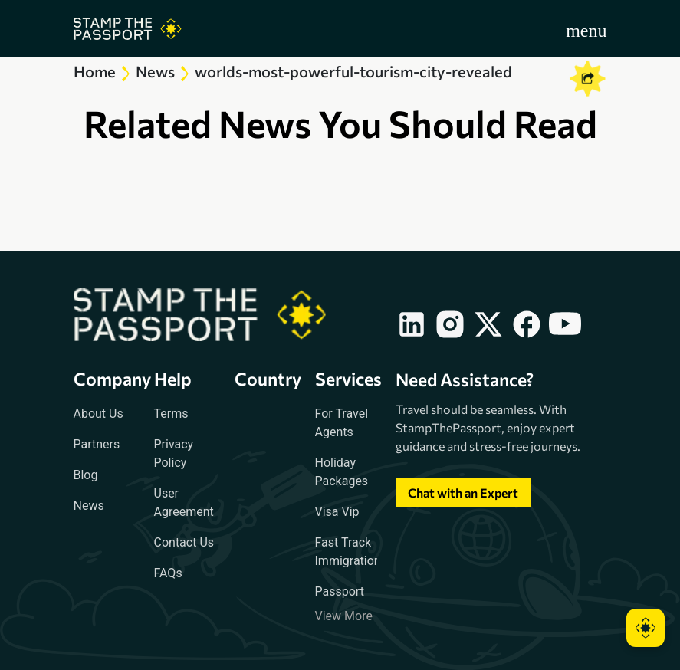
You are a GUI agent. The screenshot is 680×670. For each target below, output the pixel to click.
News (89, 505)
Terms (171, 413)
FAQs (168, 573)
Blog (86, 475)
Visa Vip (337, 511)
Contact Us (184, 542)
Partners (97, 444)
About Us (98, 413)
